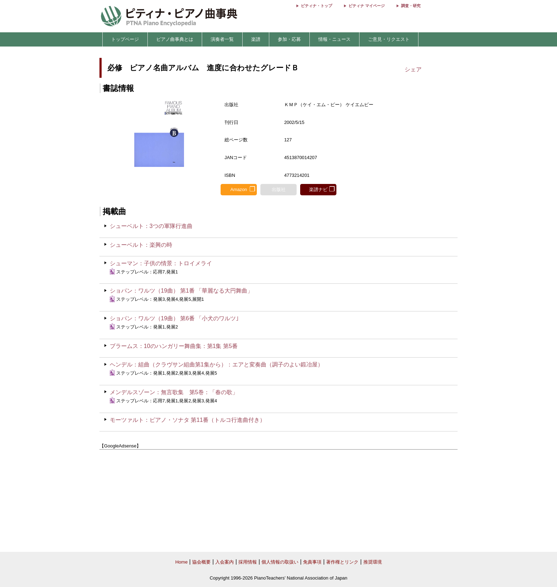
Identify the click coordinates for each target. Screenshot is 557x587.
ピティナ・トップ (316, 6)
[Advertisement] (278, 500)
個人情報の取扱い (279, 562)
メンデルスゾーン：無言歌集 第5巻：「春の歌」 (174, 392)
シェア (413, 69)
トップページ (125, 39)
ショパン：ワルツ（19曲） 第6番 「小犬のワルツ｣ (174, 318)
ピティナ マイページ (366, 6)
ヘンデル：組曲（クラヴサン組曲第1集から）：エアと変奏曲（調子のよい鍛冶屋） (216, 365)
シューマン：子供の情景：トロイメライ (161, 263)
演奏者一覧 (222, 39)
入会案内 (224, 562)
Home (181, 562)
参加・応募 (289, 39)
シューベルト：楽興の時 (141, 245)
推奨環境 (372, 562)
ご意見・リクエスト (389, 39)
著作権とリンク (342, 562)
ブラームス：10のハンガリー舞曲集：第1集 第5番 (174, 346)
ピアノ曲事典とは (174, 39)
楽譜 (255, 39)
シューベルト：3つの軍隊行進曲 (151, 226)
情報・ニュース (334, 39)
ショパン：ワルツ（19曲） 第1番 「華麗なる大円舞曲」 (181, 291)
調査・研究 (411, 6)
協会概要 (201, 562)
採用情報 (247, 562)
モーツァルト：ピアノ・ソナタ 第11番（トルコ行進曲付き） (187, 420)
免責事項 (312, 562)
